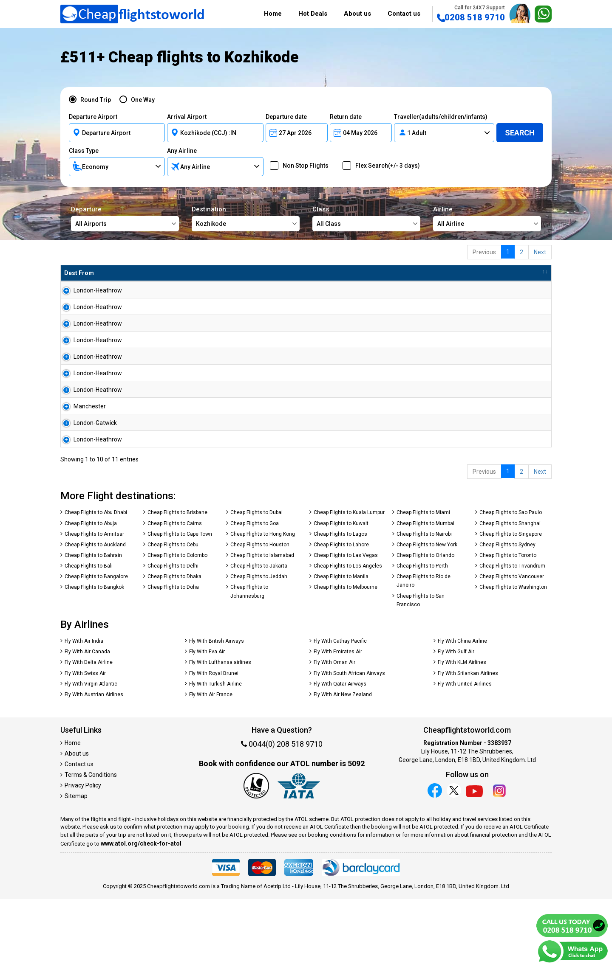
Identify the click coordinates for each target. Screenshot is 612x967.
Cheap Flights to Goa (254, 591)
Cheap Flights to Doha (173, 655)
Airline (487, 218)
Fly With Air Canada (87, 719)
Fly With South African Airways (349, 741)
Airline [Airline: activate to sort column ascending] (185, 273)
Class (366, 218)
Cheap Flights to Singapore (510, 602)
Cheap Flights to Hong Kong (262, 602)
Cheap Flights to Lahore (341, 613)
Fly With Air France (210, 762)
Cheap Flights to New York (427, 613)
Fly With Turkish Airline (215, 752)
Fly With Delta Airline (89, 730)
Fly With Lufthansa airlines (220, 730)
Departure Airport (93, 116)
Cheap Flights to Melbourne (345, 655)
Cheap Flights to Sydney (507, 613)
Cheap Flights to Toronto (507, 623)
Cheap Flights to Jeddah (258, 644)
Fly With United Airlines (465, 752)
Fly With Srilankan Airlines (468, 741)
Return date (346, 116)
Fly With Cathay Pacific (340, 709)
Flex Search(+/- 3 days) (385, 165)
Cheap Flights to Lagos (340, 602)
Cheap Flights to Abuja (91, 591)
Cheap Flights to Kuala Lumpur (349, 580)
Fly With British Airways (216, 709)
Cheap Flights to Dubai (256, 580)
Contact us (404, 13)
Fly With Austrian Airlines (94, 762)
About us (357, 13)
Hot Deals (312, 13)
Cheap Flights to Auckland (95, 613)
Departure (125, 218)
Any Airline (182, 150)
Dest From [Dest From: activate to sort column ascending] (79, 273)
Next (540, 252)
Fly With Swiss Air (85, 741)
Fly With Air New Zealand (343, 762)
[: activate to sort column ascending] (513, 273)
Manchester (80, 453)
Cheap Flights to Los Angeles (348, 634)
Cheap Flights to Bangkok (94, 655)
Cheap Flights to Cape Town (179, 602)
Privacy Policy (83, 853)
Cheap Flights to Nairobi (424, 602)
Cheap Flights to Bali (89, 634)
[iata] (299, 855)
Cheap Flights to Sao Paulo (510, 580)
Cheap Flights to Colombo (177, 623)
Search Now (520, 293)
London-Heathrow (88, 290)
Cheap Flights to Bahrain (93, 623)
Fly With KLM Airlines (462, 730)
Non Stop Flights (303, 165)
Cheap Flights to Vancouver (511, 644)
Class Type (84, 150)
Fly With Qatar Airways (340, 752)
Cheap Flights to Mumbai (425, 591)
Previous (484, 252)
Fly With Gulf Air (456, 719)
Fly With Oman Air (334, 730)
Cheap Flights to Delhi (172, 634)
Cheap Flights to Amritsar (94, 602)
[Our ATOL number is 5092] (256, 855)
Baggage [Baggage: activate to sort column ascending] (361, 273)
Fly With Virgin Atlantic (91, 752)
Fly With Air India (84, 709)
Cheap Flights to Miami (423, 580)
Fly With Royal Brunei (213, 741)
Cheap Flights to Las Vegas (346, 623)
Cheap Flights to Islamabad (262, 623)
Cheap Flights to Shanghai (510, 591)
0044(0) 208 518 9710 (282, 811)
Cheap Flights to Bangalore (96, 644)
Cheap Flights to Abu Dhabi (96, 580)
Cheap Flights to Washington (513, 655)
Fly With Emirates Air (338, 719)
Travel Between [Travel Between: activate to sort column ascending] (425, 273)
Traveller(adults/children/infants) (440, 116)
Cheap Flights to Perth (422, 634)
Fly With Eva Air (207, 719)
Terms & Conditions (91, 842)
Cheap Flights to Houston (259, 613)
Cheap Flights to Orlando (425, 623)
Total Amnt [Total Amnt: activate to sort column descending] (307, 273)
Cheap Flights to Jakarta (258, 634)
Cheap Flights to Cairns (174, 591)
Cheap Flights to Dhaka (174, 644)
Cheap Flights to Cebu (172, 613)
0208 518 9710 (471, 13)
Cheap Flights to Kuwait (341, 591)
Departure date (286, 116)
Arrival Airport (187, 116)
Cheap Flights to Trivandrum (512, 634)
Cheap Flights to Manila (341, 644)
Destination (246, 218)
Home (273, 13)
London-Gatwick (86, 477)
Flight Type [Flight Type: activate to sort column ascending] (251, 273)
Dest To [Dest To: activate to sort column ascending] (141, 273)
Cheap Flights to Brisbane (177, 580)
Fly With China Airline (462, 709)
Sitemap (76, 863)
